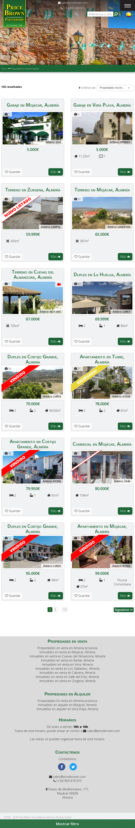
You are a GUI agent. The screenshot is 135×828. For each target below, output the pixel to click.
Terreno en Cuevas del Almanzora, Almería (33, 274)
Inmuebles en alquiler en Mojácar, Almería (67, 705)
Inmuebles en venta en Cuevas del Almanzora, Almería (67, 656)
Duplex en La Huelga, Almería (102, 274)
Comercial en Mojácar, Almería (102, 443)
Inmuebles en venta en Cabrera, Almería (67, 673)
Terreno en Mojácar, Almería (102, 189)
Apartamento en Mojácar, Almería (102, 528)
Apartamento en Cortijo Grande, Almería (33, 444)
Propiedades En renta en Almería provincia (67, 701)
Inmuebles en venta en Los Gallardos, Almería (67, 668)
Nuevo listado (17, 207)
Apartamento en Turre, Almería (102, 359)
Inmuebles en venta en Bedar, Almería (67, 660)
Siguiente (124, 610)
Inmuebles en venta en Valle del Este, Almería (67, 677)
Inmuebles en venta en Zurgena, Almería (67, 681)
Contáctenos (67, 759)
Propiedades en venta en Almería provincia (67, 648)
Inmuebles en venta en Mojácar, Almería (67, 652)
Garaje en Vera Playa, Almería (102, 104)
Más (56, 172)
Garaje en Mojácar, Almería (33, 104)
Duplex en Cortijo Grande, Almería (32, 359)
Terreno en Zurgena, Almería (32, 189)
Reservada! (87, 377)
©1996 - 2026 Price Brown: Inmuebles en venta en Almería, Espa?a (38, 817)
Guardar (12, 172)
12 (64, 609)
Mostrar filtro (67, 824)
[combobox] (115, 88)
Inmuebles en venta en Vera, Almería (67, 664)
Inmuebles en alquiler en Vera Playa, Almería (67, 709)
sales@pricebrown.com (73, 3)
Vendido (17, 377)
